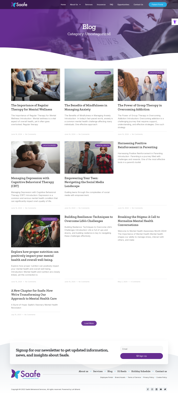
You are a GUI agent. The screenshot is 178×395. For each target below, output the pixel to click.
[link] (175, 22)
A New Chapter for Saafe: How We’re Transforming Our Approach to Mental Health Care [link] (34, 295)
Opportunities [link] (123, 4)
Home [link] (63, 4)
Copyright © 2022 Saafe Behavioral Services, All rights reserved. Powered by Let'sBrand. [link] (45, 390)
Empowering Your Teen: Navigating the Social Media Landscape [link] (84, 182)
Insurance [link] (101, 4)
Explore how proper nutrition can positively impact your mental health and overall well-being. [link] (35, 256)
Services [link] (89, 4)
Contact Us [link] (138, 4)
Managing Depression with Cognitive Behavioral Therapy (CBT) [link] (32, 182)
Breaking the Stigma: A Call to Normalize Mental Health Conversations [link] (139, 221)
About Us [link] (75, 4)
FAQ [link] (111, 4)
